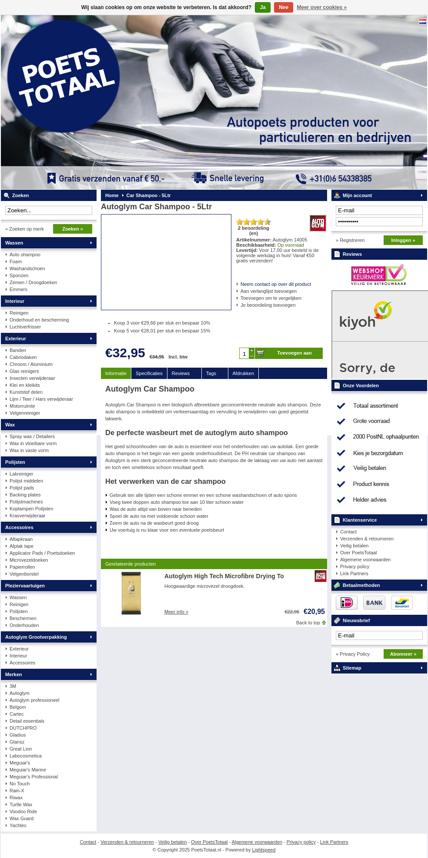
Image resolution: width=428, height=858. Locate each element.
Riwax (16, 797)
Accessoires (19, 527)
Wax (10, 424)
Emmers (18, 289)
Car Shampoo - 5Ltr (149, 195)
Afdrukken (243, 373)
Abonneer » (403, 654)
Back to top (308, 622)
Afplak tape (21, 546)
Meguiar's (20, 762)
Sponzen (19, 275)
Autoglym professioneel (34, 700)
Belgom (18, 707)
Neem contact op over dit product (276, 284)
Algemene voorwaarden (365, 559)
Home (112, 195)
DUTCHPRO (23, 728)
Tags (215, 373)
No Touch (20, 783)
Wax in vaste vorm (29, 450)
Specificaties (149, 373)
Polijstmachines (26, 501)
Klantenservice (360, 520)
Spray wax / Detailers (32, 436)
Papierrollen (22, 567)
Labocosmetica (26, 755)
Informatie (116, 373)
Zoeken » (72, 228)
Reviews (184, 373)
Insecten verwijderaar (32, 378)
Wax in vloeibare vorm (33, 443)
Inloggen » (403, 240)
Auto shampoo (25, 254)
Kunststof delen (26, 392)
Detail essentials (27, 721)
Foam (16, 261)
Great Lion (21, 748)
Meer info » (176, 611)
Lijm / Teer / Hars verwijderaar (41, 399)
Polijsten (15, 462)
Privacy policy (354, 566)
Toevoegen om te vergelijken (271, 298)
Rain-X (17, 790)
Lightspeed (264, 849)
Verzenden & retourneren (367, 538)
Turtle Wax (21, 804)
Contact (348, 531)
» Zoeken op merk (24, 228)
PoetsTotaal (116, 102)
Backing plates (25, 494)
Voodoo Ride (23, 811)
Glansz (17, 741)
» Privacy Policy (353, 654)
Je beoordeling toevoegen (268, 305)
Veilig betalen (354, 545)
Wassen (14, 242)
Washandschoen (27, 268)
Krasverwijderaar (28, 515)
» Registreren (350, 240)
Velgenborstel (24, 573)
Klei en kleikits (25, 385)
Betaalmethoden (361, 585)
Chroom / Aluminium (31, 364)
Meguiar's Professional (34, 776)
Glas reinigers (24, 371)
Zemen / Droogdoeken (33, 282)
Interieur (14, 301)
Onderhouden (24, 625)
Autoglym (20, 693)
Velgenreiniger (25, 413)
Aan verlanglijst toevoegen (269, 291)
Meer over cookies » (322, 7)
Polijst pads (22, 487)
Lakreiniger (21, 473)
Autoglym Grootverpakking (36, 637)
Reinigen (19, 312)
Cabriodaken (23, 357)
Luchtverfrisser (25, 326)
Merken (13, 674)
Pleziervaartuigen (25, 585)
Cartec (16, 714)
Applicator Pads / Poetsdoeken (42, 553)
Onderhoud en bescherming (39, 319)
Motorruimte (22, 406)
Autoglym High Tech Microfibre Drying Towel (229, 576)
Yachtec (18, 825)
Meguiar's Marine (28, 769)
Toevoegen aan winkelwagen (294, 354)
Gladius (18, 734)
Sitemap (352, 667)
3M (13, 686)
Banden (18, 350)
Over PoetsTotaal (358, 552)
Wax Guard (21, 818)
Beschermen (23, 618)
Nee (283, 7)
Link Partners (354, 573)
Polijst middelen (26, 480)
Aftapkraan (21, 539)
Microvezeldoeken (29, 560)
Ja (262, 7)
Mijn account (357, 195)
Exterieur (15, 338)
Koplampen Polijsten (31, 508)
